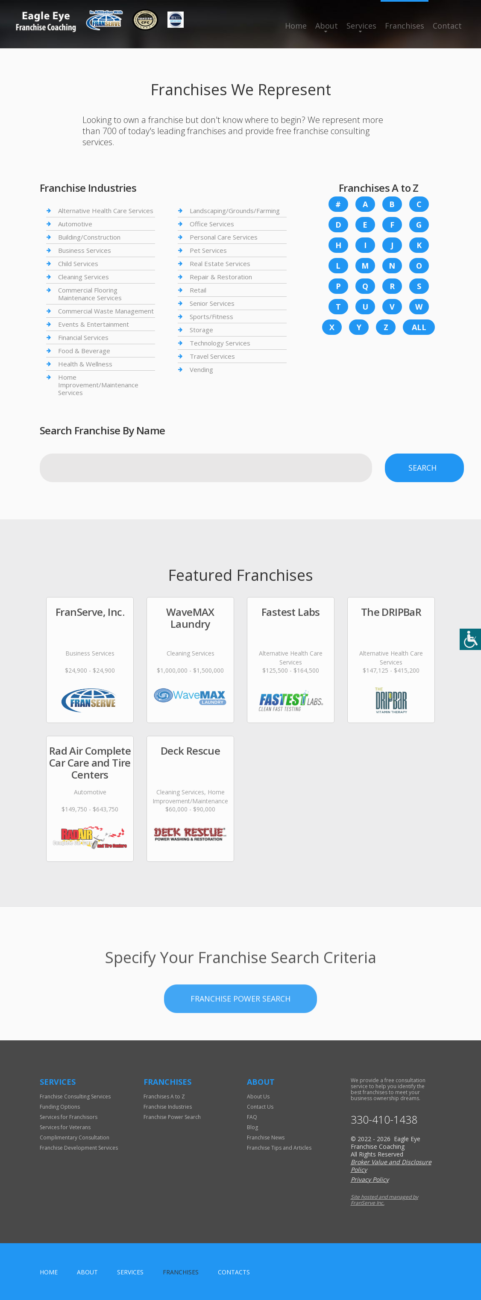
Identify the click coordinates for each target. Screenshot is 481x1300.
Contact (447, 25)
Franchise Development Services (79, 1147)
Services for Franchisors (68, 1117)
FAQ (252, 1117)
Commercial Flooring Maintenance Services (90, 294)
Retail (198, 290)
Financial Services (83, 337)
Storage (201, 329)
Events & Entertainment (93, 324)
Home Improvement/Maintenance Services (98, 385)
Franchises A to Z (164, 1096)
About (326, 25)
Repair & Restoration (221, 276)
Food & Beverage (84, 350)
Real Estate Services (220, 263)
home (49, 1272)
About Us (258, 1096)
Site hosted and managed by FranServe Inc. (384, 1199)
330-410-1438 (384, 1119)
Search (422, 468)
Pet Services (208, 250)
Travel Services (212, 356)
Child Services (78, 263)
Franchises (404, 25)
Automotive (75, 224)
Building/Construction (89, 237)
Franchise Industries (168, 1106)
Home (296, 25)
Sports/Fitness (211, 316)
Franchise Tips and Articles (279, 1147)
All (419, 327)
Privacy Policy (370, 1179)
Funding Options (60, 1106)
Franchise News (265, 1137)
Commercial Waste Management (106, 311)
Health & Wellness (85, 364)
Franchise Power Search (240, 1024)
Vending (201, 369)
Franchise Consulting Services (75, 1096)
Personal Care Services (224, 237)
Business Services (84, 250)
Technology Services (220, 343)
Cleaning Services (83, 276)
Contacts (234, 1272)
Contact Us (260, 1106)
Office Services (212, 224)
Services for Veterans (65, 1127)
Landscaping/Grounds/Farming (235, 211)
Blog (252, 1127)
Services (361, 25)
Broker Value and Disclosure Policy (391, 1166)
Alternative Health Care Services (105, 211)
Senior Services (212, 303)
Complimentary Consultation (74, 1137)
